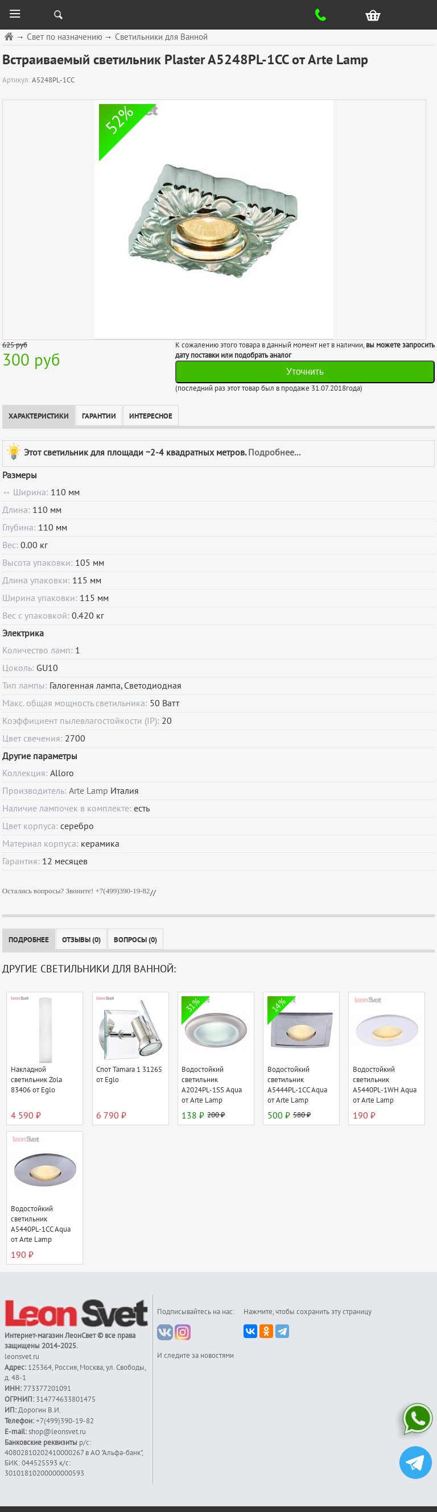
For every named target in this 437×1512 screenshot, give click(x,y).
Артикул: (17, 80)
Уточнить (305, 371)
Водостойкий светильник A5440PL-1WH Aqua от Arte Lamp (385, 1085)
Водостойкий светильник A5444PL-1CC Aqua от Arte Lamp (297, 1085)
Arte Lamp (88, 791)
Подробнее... (274, 452)
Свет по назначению (64, 37)
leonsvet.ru (22, 1356)
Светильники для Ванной (161, 37)
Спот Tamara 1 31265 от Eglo (129, 1074)
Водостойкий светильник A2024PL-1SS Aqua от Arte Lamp (212, 1085)
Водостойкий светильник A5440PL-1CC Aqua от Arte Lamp (41, 1224)
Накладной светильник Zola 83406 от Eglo (36, 1080)
